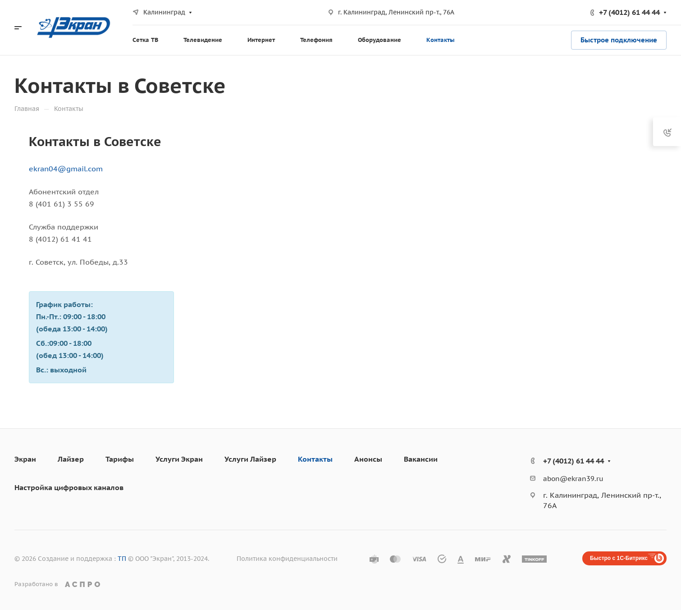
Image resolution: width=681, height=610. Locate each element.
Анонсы (368, 458)
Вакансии (421, 458)
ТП (122, 559)
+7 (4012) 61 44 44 (629, 12)
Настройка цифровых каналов (68, 487)
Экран (25, 458)
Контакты (315, 458)
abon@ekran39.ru (573, 478)
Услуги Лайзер (250, 458)
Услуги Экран (179, 458)
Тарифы (119, 458)
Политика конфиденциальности (287, 559)
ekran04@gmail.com (66, 168)
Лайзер (71, 458)
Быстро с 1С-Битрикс (619, 558)
